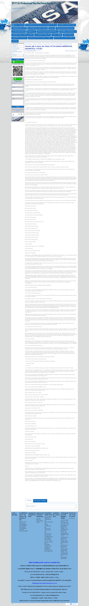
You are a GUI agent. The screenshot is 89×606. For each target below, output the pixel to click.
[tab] (29, 500)
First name (13, 83)
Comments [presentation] (29, 500)
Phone (13, 91)
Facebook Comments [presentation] (40, 500)
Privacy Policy (17, 110)
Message (13, 98)
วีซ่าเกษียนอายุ (40, 44)
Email (12, 95)
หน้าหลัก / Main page (28, 44)
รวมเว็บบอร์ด (35, 44)
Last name (13, 87)
